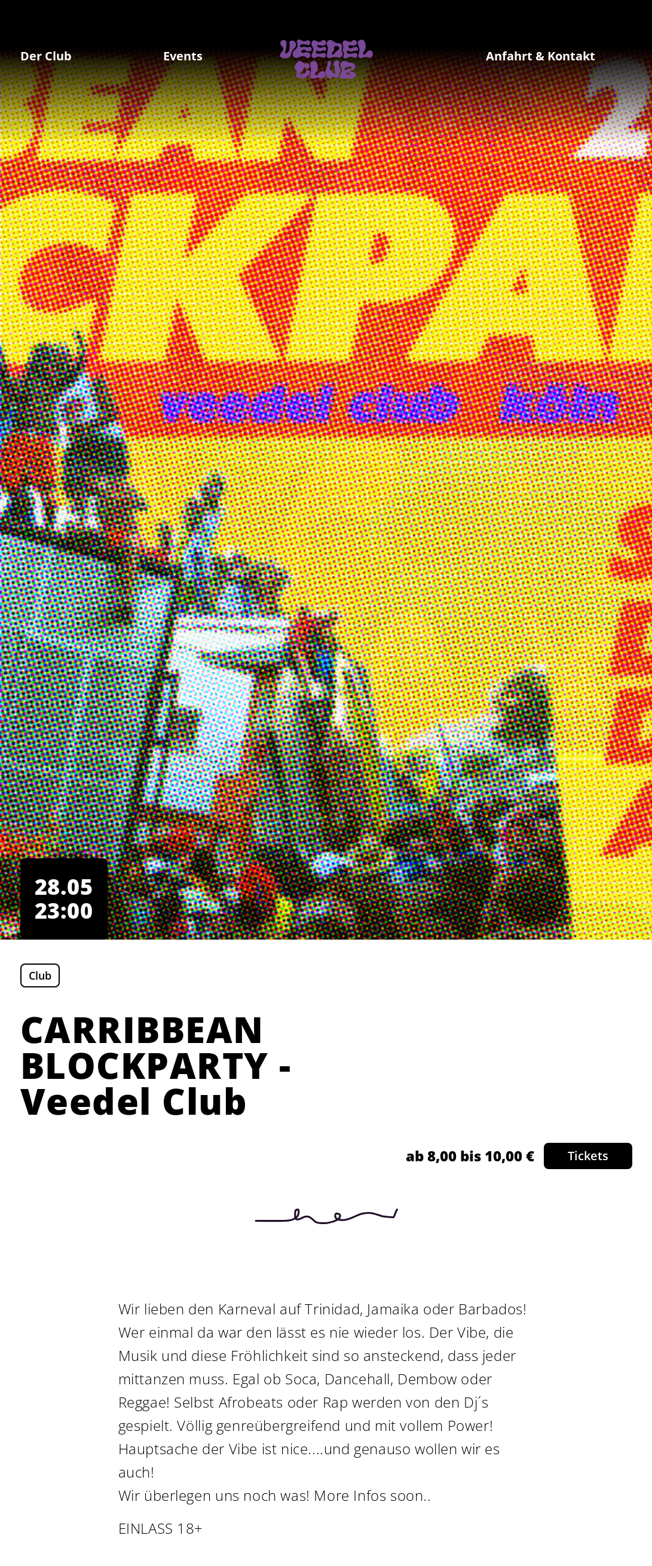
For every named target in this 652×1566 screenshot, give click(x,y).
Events (183, 56)
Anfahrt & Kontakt (540, 56)
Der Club (46, 56)
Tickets (588, 1156)
